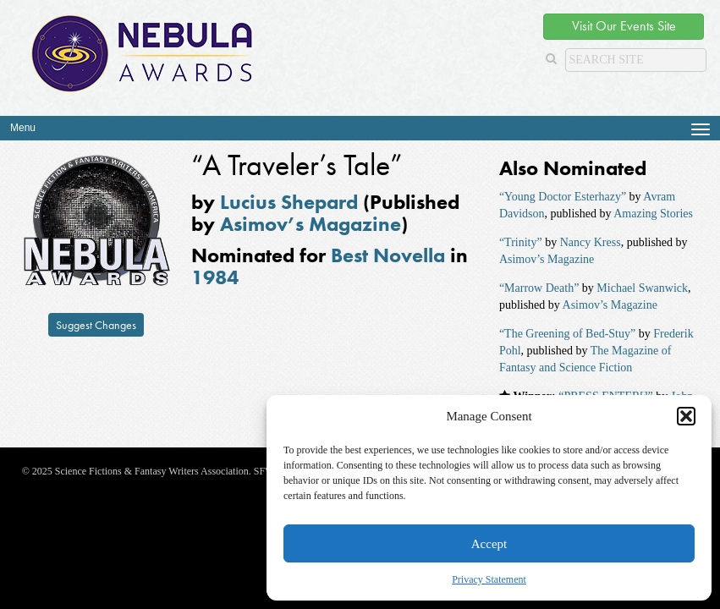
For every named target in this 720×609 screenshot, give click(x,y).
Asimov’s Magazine (310, 224)
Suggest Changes (96, 324)
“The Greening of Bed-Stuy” (567, 333)
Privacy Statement (489, 579)
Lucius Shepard (289, 202)
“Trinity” (520, 242)
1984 (215, 277)
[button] (686, 416)
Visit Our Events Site (624, 26)
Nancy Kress (590, 242)
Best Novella (388, 255)
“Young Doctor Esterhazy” (562, 196)
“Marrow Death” (539, 288)
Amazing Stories (653, 213)
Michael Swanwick (642, 288)
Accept (489, 544)
